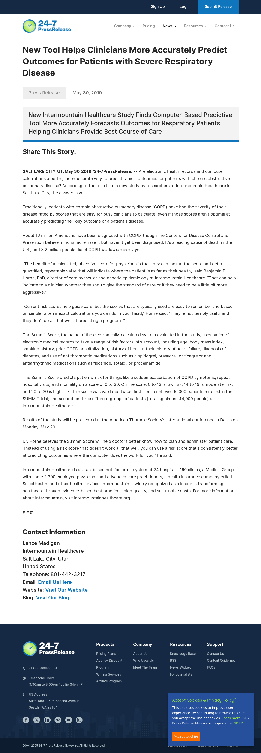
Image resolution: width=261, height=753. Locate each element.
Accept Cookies (186, 736)
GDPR (238, 723)
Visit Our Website (66, 590)
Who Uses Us (143, 660)
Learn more (231, 717)
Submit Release (218, 7)
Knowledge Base (183, 654)
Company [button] (123, 26)
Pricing (149, 26)
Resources (181, 645)
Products (105, 645)
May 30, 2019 (87, 93)
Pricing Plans (106, 654)
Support (215, 645)
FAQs (211, 667)
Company (142, 645)
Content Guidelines (221, 660)
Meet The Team (145, 667)
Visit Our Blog (52, 597)
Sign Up (158, 7)
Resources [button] (194, 26)
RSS (173, 660)
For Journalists (181, 674)
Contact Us (225, 26)
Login (185, 7)
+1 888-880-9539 (43, 668)
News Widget (180, 667)
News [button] (168, 26)
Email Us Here (55, 582)
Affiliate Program (109, 681)
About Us (140, 654)
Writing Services (108, 674)
